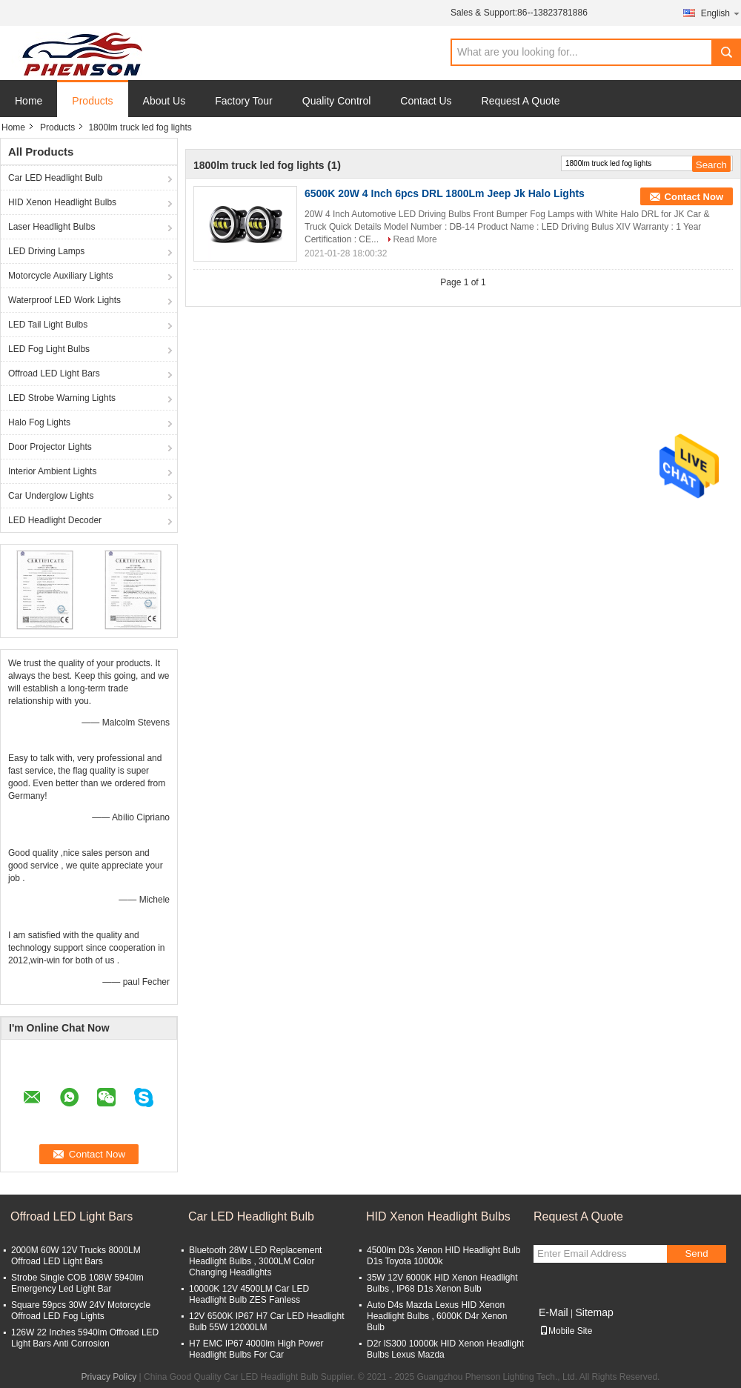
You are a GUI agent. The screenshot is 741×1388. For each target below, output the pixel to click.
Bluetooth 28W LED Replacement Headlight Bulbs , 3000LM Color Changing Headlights (255, 1261)
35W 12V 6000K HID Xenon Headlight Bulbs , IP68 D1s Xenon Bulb (442, 1283)
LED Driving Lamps (46, 251)
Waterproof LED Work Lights (64, 300)
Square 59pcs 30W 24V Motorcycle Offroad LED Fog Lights (80, 1310)
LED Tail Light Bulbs (47, 324)
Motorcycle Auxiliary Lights (60, 275)
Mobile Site (565, 1331)
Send (696, 1253)
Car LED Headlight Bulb (55, 178)
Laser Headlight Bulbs (51, 227)
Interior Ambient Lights (52, 471)
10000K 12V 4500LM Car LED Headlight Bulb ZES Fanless (249, 1294)
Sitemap (594, 1312)
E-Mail (553, 1312)
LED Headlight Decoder (55, 520)
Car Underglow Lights (50, 496)
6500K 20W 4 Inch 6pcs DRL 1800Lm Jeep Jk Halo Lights (445, 193)
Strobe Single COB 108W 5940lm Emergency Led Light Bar (77, 1283)
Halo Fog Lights (39, 422)
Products (92, 101)
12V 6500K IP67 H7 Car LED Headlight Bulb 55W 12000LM (266, 1321)
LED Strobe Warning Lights (62, 398)
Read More (414, 239)
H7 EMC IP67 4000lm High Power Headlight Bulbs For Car (256, 1349)
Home (28, 101)
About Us (164, 101)
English (721, 13)
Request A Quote (521, 101)
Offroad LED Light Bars (54, 373)
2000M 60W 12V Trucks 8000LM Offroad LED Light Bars (76, 1255)
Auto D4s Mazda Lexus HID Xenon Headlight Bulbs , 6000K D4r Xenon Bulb (437, 1316)
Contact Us (425, 101)
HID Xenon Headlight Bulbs (62, 202)
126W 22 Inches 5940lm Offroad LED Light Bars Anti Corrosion (85, 1338)
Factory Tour (244, 101)
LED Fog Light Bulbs (49, 349)
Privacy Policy (109, 1377)
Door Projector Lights (50, 447)
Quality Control (336, 101)
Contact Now (694, 196)
